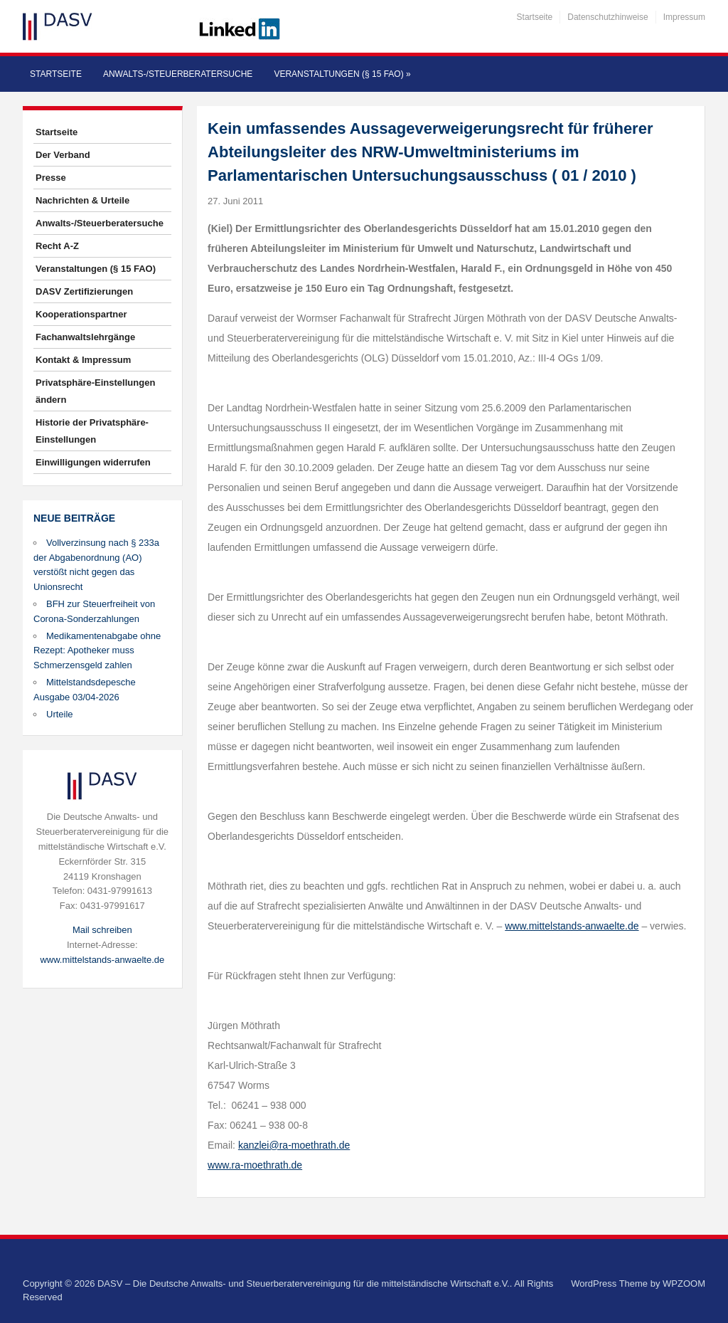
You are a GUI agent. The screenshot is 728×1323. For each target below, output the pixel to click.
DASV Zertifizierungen (84, 291)
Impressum (684, 17)
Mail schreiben (102, 929)
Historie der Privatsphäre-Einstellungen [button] (92, 431)
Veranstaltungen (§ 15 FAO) (342, 74)
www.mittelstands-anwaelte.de (102, 959)
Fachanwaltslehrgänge (85, 337)
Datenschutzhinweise (607, 17)
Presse (51, 177)
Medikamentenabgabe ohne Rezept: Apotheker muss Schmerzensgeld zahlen (97, 651)
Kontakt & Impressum (83, 359)
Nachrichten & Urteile (82, 200)
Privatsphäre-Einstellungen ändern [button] (95, 391)
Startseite (535, 17)
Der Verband (63, 154)
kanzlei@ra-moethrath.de (294, 1145)
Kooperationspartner (81, 314)
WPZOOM (684, 1283)
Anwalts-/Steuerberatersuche (177, 74)
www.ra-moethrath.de (255, 1165)
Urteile (59, 714)
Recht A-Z (57, 246)
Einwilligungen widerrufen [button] (93, 462)
